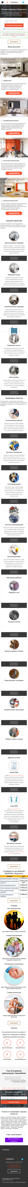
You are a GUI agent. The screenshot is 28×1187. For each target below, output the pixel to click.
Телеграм (14, 36)
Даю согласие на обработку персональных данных (14, 29)
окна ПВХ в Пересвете (15, 809)
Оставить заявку (14, 1166)
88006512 (14, 2)
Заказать (14, 258)
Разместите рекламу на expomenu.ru (14, 1140)
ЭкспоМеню (5, 1150)
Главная (4, 1088)
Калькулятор (14, 42)
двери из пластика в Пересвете (16, 775)
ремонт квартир (23, 13)
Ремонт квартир (12, 1088)
